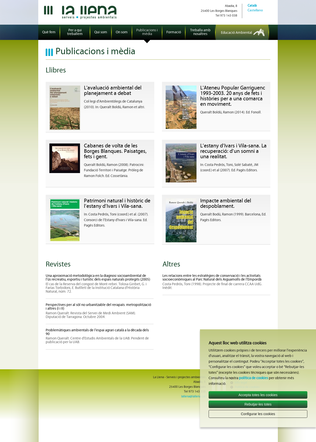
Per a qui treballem (75, 32)
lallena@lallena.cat (193, 396)
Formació (173, 32)
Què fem (49, 32)
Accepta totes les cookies (257, 395)
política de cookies (253, 378)
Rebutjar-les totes (258, 404)
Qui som (100, 32)
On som (122, 32)
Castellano (255, 10)
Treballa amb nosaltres (200, 32)
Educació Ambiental (236, 33)
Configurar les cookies (258, 414)
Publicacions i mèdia (147, 32)
